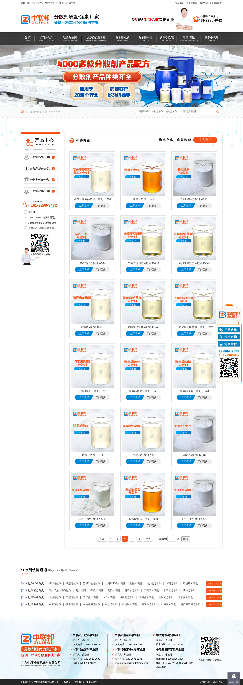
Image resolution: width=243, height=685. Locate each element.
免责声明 (204, 682)
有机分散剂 (96, 590)
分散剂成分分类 (40, 168)
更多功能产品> (214, 597)
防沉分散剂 (72, 597)
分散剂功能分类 (40, 191)
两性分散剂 (189, 590)
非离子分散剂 (170, 590)
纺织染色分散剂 (91, 583)
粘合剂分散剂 (153, 583)
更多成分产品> (214, 590)
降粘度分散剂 (126, 597)
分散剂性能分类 (40, 179)
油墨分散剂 (72, 583)
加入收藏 (179, 3)
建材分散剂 (135, 583)
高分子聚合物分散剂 (60, 590)
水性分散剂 (55, 604)
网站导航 (218, 3)
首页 (44, 112)
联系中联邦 (205, 3)
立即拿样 (84, 205)
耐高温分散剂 (129, 604)
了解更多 (101, 205)
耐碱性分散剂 (168, 604)
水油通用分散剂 (91, 604)
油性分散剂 (72, 604)
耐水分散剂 (111, 604)
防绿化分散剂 (146, 597)
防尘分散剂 (108, 597)
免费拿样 (205, 139)
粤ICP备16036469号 (86, 682)
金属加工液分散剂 (115, 583)
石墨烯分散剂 (190, 583)
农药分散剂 (172, 583)
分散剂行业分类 (40, 157)
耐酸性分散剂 (148, 604)
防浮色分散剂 (90, 597)
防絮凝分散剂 (185, 597)
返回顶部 (233, 682)
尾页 (148, 538)
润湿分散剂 (55, 597)
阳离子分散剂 (151, 590)
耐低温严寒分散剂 (190, 604)
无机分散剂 (113, 590)
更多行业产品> (214, 583)
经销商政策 (216, 682)
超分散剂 (81, 590)
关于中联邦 (191, 3)
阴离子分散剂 (131, 590)
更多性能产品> (214, 604)
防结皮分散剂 (166, 597)
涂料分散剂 (55, 583)
